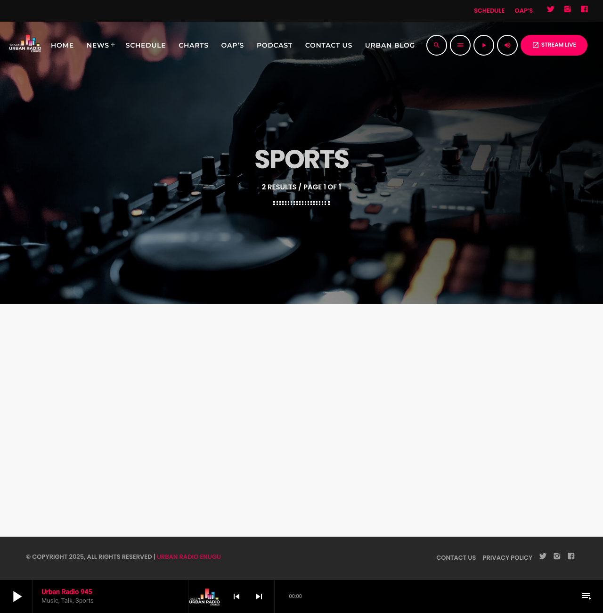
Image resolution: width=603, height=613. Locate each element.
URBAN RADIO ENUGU (189, 556)
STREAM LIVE (554, 45)
